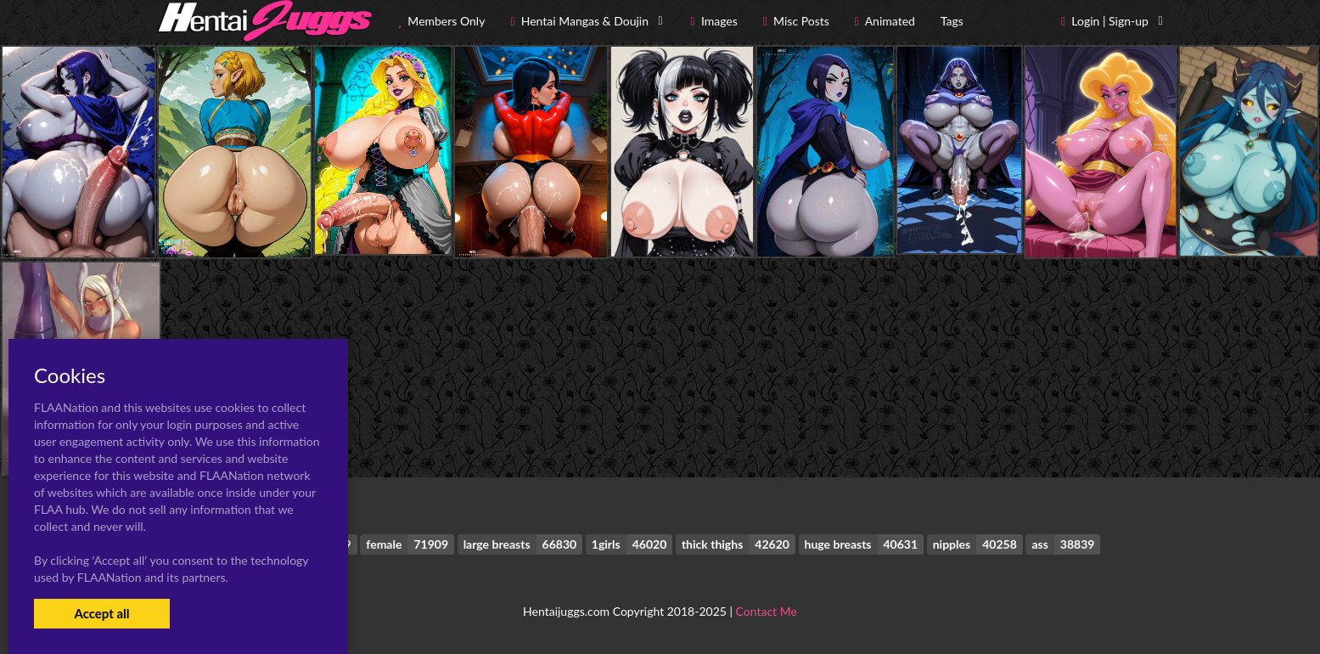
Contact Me (766, 611)
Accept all (101, 613)
